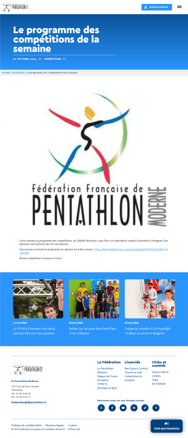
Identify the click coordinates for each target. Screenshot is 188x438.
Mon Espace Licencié (136, 368)
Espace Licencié (158, 7)
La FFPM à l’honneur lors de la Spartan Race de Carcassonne (34, 330)
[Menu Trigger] (179, 7)
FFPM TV (102, 383)
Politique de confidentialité (26, 425)
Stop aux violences (166, 428)
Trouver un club (133, 372)
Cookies (73, 425)
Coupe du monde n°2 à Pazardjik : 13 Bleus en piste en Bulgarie (148, 330)
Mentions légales (55, 425)
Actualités (19, 72)
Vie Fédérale (159, 383)
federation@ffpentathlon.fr (28, 402)
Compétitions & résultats (133, 377)
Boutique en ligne (107, 387)
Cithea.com (74, 429)
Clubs (155, 379)
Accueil (6, 72)
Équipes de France (107, 376)
